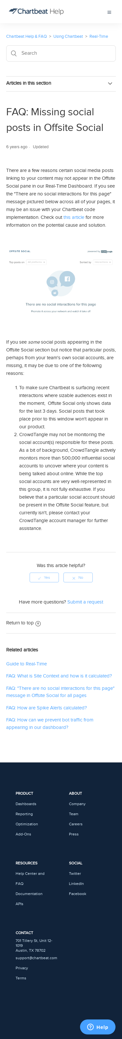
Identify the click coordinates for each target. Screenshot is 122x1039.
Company (77, 804)
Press (74, 834)
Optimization (27, 824)
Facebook (77, 894)
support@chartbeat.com (36, 958)
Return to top (23, 623)
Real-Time (98, 36)
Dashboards (26, 804)
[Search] (61, 53)
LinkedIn (76, 884)
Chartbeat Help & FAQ (26, 36)
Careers (76, 824)
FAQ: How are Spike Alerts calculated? (46, 708)
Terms (21, 978)
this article (73, 217)
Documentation (29, 894)
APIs (19, 904)
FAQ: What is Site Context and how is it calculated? (59, 676)
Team (73, 814)
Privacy (22, 968)
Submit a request (85, 602)
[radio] (44, 577)
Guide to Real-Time (26, 664)
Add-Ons (23, 834)
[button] (109, 11)
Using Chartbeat (68, 36)
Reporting (24, 814)
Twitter (75, 874)
